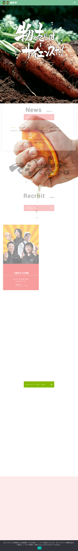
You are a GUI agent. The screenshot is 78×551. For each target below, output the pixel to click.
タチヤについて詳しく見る (35, 384)
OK (39, 548)
